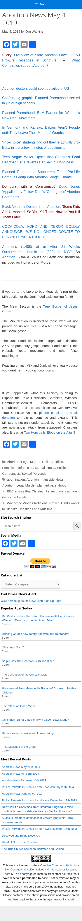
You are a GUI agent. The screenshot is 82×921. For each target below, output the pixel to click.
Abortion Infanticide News (45, 479)
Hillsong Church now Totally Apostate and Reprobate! (35, 634)
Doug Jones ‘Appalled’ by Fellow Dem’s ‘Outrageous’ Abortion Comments (41, 192)
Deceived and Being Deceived (21, 835)
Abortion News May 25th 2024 (21, 767)
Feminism (9, 467)
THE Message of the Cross (19, 746)
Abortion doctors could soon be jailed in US (35, 88)
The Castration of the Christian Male (24, 674)
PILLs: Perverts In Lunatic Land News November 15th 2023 (39, 828)
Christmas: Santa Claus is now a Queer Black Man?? (35, 719)
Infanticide (25, 467)
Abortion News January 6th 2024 (22, 793)
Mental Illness (45, 467)
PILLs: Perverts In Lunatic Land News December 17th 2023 (39, 800)
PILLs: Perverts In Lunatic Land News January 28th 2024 (38, 787)
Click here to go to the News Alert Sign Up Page (31, 600)
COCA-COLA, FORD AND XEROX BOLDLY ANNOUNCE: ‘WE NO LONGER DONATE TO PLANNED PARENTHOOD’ (41, 232)
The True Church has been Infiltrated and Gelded (33, 849)
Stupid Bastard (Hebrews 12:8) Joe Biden (28, 661)
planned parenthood (51, 485)
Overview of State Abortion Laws (41, 55)
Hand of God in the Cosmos (19, 842)
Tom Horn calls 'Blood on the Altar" (49, 432)
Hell (34, 326)
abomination (16, 479)
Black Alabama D (15, 206)
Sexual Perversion (35, 473)
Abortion (8, 257)
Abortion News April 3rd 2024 (20, 773)
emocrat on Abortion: (41, 212)
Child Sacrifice (52, 462)
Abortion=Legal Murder (23, 462)
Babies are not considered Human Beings (28, 733)
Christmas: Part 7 (13, 647)
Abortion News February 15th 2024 (24, 780)
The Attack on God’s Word (18, 706)
